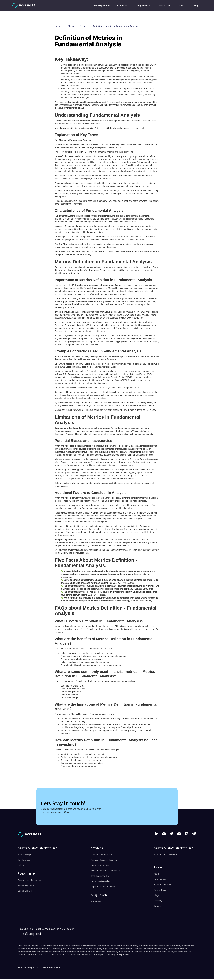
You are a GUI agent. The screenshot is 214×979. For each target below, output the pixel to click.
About (182, 5)
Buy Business (24, 860)
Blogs (156, 895)
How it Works (160, 879)
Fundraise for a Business (102, 854)
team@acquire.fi (30, 933)
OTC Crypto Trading (100, 876)
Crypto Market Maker (100, 881)
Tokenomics (164, 5)
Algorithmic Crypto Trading (103, 887)
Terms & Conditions (163, 884)
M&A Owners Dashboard (165, 854)
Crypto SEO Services (100, 865)
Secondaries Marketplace (29, 880)
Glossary (158, 900)
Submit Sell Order (26, 891)
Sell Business (24, 865)
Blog (196, 5)
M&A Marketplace (26, 854)
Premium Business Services (104, 860)
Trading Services (142, 5)
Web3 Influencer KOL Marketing (105, 870)
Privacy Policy (160, 890)
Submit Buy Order (26, 885)
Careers (157, 906)
